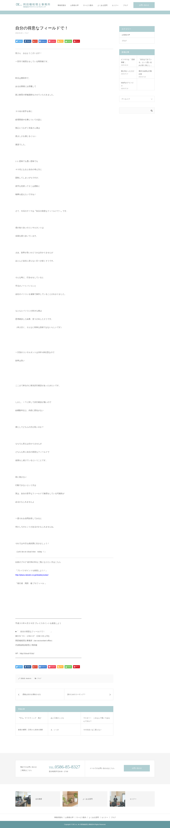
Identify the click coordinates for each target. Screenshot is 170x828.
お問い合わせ (144, 5)
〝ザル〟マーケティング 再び (29, 718)
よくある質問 (102, 5)
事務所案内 (62, 5)
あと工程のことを (57, 718)
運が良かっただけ (127, 71)
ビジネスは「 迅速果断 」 (128, 60)
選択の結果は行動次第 (145, 72)
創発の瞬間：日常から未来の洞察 (30, 730)
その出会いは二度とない (92, 730)
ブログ (125, 5)
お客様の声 (74, 5)
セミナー (115, 5)
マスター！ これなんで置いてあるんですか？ (96, 719)
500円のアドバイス (127, 84)
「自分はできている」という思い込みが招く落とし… (145, 62)
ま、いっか (55, 730)
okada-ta (28, 678)
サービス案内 (88, 5)
